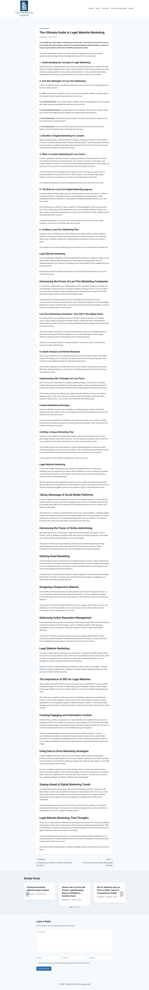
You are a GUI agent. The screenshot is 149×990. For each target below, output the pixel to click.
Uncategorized (44, 28)
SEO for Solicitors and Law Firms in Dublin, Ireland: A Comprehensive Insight (108, 890)
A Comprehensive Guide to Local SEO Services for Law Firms (54, 862)
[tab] (70, 907)
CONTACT (105, 8)
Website (93, 958)
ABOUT (91, 8)
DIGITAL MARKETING (119, 8)
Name (40, 958)
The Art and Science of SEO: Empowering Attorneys (94, 862)
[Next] (121, 894)
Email (66, 958)
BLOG (98, 8)
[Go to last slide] (27, 894)
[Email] (74, 958)
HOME (130, 8)
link (102, 183)
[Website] (101, 958)
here (78, 223)
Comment (41, 932)
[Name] (48, 958)
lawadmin (44, 37)
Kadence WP (85, 984)
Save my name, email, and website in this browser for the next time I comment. (64, 963)
